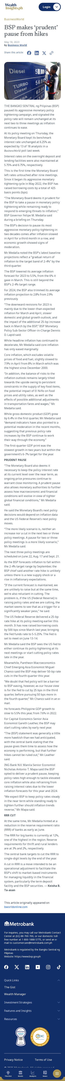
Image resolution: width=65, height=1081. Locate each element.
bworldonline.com (15, 907)
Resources (32, 1019)
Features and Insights (32, 1011)
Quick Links (32, 980)
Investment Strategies (32, 1002)
